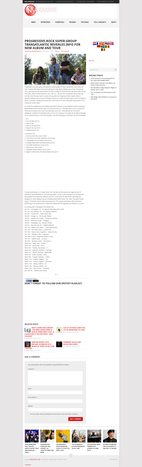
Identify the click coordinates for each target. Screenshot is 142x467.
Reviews (72, 22)
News (33, 22)
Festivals (85, 22)
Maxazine (91, 60)
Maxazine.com (35, 459)
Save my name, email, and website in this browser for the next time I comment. (54, 414)
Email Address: (32, 397)
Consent (28, 465)
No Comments (65, 51)
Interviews (45, 22)
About (113, 22)
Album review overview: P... (65, 1)
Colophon (113, 459)
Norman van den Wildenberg (33, 51)
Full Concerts (100, 22)
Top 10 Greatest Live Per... (106, 1)
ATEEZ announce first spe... (45, 1)
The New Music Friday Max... (86, 1)
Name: (30, 389)
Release (57, 51)
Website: (30, 406)
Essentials (59, 22)
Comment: (31, 369)
